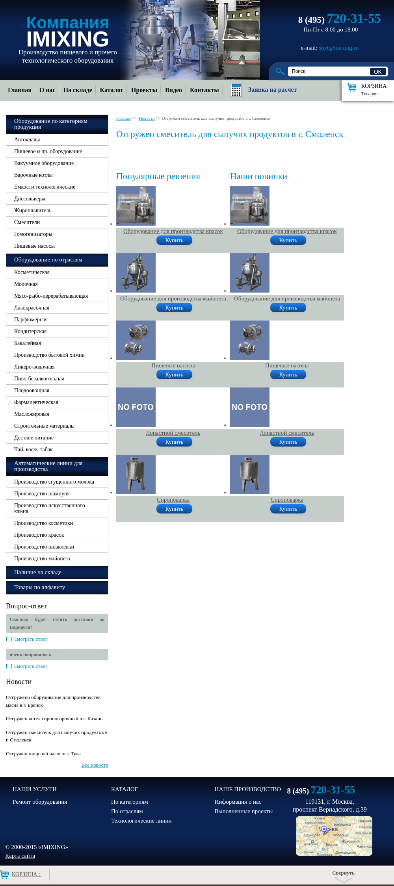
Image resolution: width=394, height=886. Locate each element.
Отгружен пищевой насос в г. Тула (43, 753)
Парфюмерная (31, 320)
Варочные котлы (33, 175)
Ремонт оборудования (40, 801)
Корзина (377, 90)
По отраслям (127, 811)
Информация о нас (238, 801)
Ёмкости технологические (44, 187)
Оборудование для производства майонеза (173, 298)
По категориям (129, 801)
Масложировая (31, 414)
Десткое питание (34, 438)
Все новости (95, 765)
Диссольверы (29, 199)
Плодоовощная (31, 390)
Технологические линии (141, 820)
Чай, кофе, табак (33, 449)
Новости (147, 118)
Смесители (27, 222)
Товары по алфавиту (39, 587)
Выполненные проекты (244, 811)
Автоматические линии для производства (48, 466)
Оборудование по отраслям (48, 259)
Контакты (204, 90)
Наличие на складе (37, 572)
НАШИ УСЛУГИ (35, 789)
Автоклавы (27, 140)
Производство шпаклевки (44, 547)
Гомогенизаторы (33, 234)
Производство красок (39, 535)
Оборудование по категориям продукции (50, 124)
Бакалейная (27, 343)
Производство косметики (43, 523)
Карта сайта (20, 856)
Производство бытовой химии (49, 355)
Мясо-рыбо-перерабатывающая (51, 296)
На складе (77, 90)
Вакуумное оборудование (44, 163)
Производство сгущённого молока (54, 482)
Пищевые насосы (34, 246)
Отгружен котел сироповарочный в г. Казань (54, 718)
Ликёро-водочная (34, 367)
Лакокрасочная (31, 308)
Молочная (26, 284)
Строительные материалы (44, 426)
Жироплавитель (33, 210)
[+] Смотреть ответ (26, 639)
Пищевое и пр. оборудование (48, 151)
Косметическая (32, 272)
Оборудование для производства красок (173, 231)
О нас (47, 90)
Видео (173, 90)
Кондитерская (30, 331)
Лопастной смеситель (173, 433)
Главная (20, 90)
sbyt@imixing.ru (339, 47)
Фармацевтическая (36, 402)
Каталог (111, 90)
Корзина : (26, 874)
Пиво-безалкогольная (39, 379)
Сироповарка (173, 500)
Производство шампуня (42, 494)
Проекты (144, 90)
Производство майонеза (42, 559)
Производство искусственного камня (49, 508)
